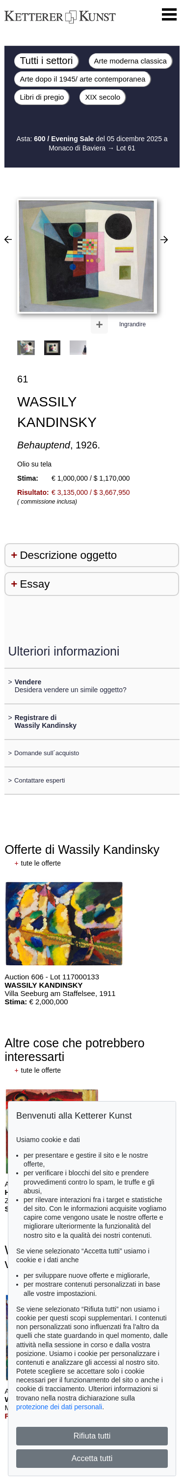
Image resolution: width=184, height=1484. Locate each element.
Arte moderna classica (130, 61)
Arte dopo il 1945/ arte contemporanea (82, 79)
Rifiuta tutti (92, 1436)
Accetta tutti (92, 1458)
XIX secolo (102, 97)
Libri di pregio (42, 97)
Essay (35, 584)
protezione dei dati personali (59, 1407)
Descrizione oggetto (68, 555)
